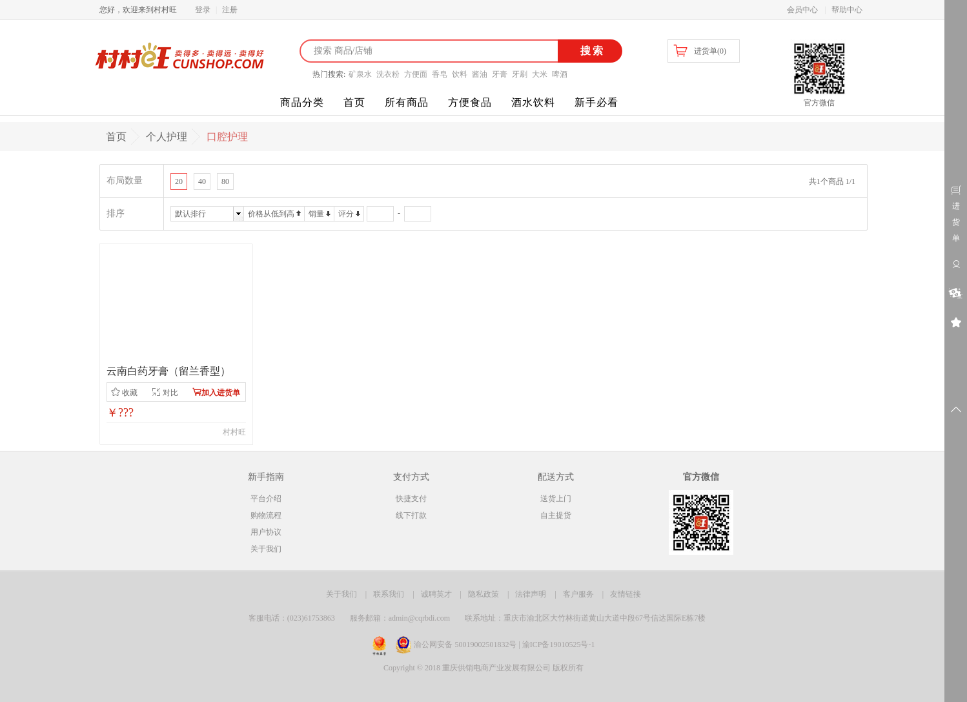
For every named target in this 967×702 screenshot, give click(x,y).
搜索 (590, 50)
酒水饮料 (533, 102)
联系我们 (388, 594)
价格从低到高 (271, 213)
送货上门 (555, 498)
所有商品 (407, 102)
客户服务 (578, 594)
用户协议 (265, 532)
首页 (354, 102)
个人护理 (166, 136)
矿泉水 (360, 74)
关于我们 (265, 548)
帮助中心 (846, 9)
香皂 (439, 74)
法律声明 (530, 594)
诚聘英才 (436, 594)
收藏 (124, 392)
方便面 (415, 74)
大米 (539, 74)
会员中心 (802, 9)
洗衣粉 (388, 74)
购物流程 (265, 515)
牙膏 (499, 74)
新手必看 (596, 102)
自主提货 (555, 515)
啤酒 (559, 74)
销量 (316, 213)
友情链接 (625, 594)
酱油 (479, 74)
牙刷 (519, 74)
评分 (346, 213)
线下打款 (411, 515)
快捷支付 (411, 498)
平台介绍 (265, 498)
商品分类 (302, 102)
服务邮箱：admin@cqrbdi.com (400, 618)
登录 (202, 9)
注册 (230, 9)
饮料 (459, 74)
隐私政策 (483, 594)
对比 (165, 392)
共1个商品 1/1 (832, 181)
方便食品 (470, 102)
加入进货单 (216, 392)
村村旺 (234, 432)
